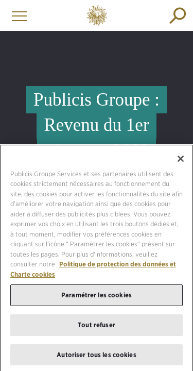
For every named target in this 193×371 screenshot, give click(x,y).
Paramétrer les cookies (96, 298)
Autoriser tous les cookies (96, 358)
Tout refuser (96, 328)
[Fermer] (180, 161)
